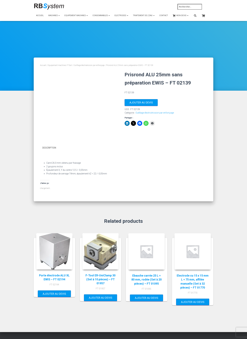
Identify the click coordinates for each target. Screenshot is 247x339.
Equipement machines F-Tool (60, 65)
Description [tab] (49, 147)
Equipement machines (76, 15)
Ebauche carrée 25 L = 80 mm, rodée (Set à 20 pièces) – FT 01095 (146, 279)
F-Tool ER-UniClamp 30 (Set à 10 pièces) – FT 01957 (100, 279)
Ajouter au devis (141, 102)
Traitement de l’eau (144, 15)
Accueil (40, 15)
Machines (54, 15)
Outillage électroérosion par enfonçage (88, 65)
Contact (163, 15)
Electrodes (121, 15)
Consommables (101, 15)
